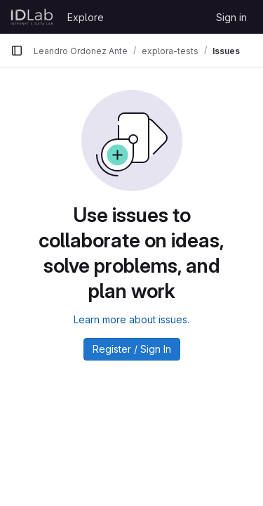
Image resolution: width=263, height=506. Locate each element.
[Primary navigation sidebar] (17, 50)
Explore (85, 17)
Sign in (231, 17)
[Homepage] (32, 17)
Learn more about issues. (131, 319)
